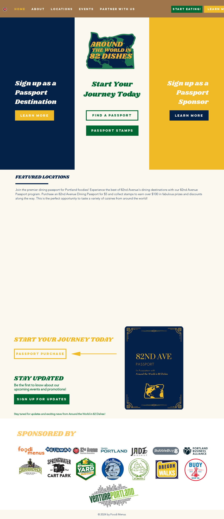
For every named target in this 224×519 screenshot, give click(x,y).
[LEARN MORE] (34, 115)
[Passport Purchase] (40, 354)
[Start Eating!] (186, 9)
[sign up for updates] (41, 399)
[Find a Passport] (112, 115)
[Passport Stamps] (112, 130)
